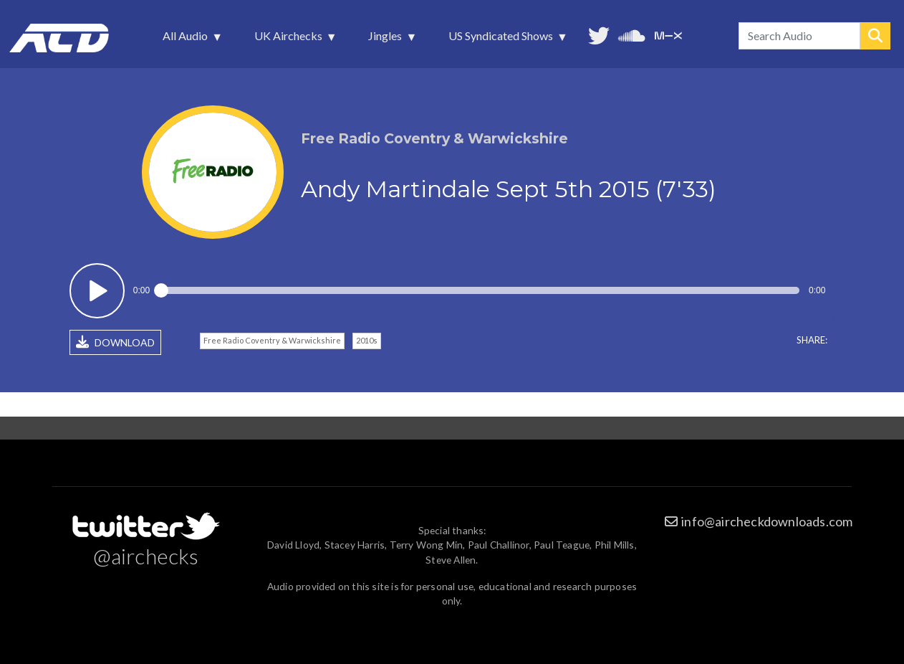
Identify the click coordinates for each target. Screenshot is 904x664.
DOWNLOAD (115, 342)
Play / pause (97, 291)
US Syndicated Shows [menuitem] (502, 39)
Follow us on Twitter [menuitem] (599, 34)
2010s (367, 340)
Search (875, 35)
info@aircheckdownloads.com (766, 521)
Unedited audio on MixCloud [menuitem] (668, 34)
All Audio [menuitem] (186, 39)
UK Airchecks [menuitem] (290, 39)
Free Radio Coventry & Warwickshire (272, 340)
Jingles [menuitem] (386, 39)
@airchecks (146, 556)
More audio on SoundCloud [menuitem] (631, 34)
